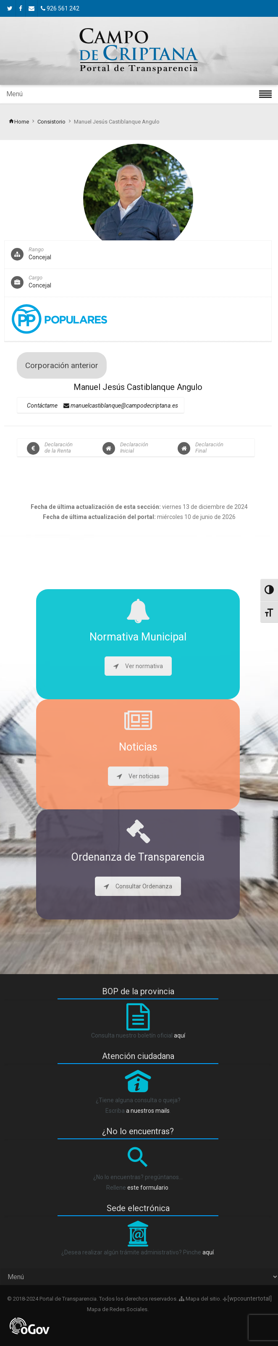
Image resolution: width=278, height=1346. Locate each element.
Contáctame (42, 405)
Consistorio (51, 122)
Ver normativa (138, 666)
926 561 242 (60, 8)
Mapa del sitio (199, 1299)
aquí (179, 1035)
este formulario (147, 1187)
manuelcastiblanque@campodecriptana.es (120, 405)
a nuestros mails (148, 1110)
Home (18, 122)
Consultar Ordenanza (138, 886)
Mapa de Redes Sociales (116, 1309)
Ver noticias (138, 776)
